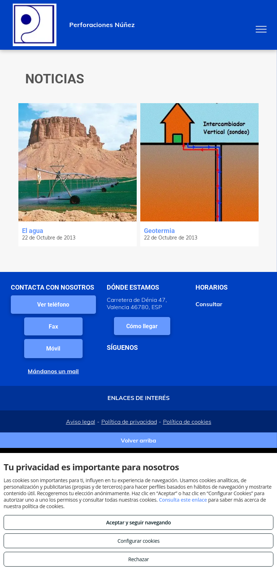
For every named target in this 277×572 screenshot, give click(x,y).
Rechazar (138, 559)
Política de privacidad (129, 421)
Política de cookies (187, 421)
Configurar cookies (139, 540)
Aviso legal (80, 421)
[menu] (261, 29)
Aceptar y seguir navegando (138, 522)
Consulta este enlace (183, 499)
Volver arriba (138, 440)
